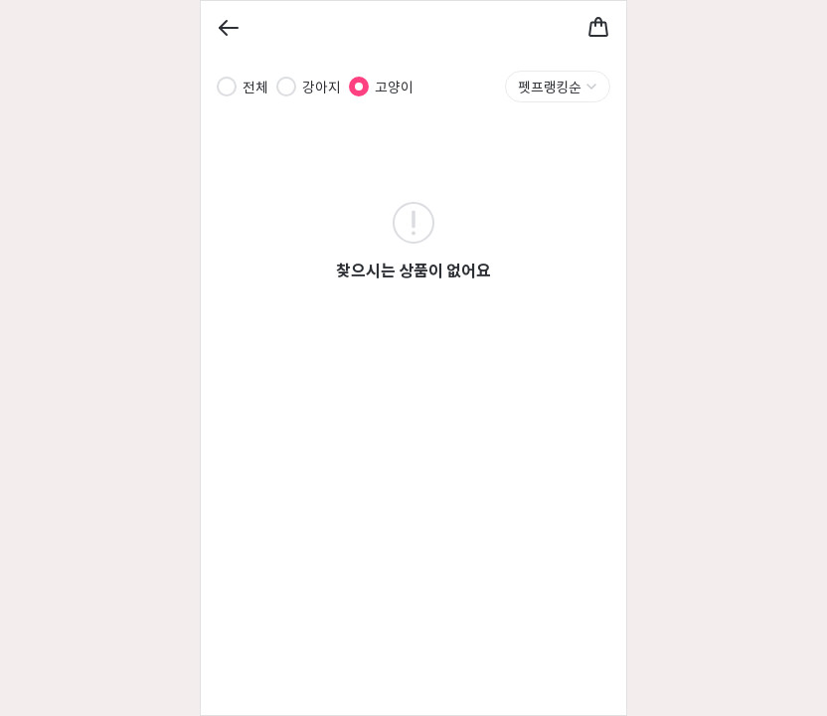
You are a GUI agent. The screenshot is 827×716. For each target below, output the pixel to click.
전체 (255, 86)
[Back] (228, 28)
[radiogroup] (315, 86)
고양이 (394, 86)
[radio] (227, 86)
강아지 (321, 86)
